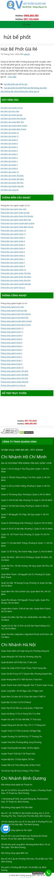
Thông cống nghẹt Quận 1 (11, 357)
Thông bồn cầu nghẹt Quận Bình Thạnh (17, 227)
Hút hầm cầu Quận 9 (9, 140)
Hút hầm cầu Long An (10, 190)
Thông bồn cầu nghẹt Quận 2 (13, 255)
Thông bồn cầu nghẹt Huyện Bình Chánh (17, 223)
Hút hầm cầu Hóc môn (10, 111)
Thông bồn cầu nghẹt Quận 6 (13, 241)
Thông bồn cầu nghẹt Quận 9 (13, 237)
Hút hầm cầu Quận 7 (9, 165)
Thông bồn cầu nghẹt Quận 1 (13, 259)
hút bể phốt (9, 87)
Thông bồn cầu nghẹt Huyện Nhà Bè (16, 284)
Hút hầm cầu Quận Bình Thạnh (13, 129)
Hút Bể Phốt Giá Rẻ (19, 49)
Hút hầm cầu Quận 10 (10, 172)
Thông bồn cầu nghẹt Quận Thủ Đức (16, 273)
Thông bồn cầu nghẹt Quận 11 (13, 234)
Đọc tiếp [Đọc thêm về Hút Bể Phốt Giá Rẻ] (12, 76)
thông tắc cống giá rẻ (29, 91)
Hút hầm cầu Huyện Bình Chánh (14, 125)
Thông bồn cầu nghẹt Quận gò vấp (15, 212)
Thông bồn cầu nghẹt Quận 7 (13, 262)
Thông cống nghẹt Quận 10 (12, 367)
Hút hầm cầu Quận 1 (9, 161)
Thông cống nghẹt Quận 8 (11, 364)
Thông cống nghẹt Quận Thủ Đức (14, 371)
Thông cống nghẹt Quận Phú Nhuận (16, 314)
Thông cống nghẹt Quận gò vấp (14, 310)
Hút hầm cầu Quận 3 (9, 154)
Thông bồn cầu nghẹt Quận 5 (13, 244)
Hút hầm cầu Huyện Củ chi (12, 108)
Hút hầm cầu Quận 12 (10, 132)
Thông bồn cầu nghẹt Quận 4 (13, 248)
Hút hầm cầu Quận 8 (9, 168)
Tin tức (24, 84)
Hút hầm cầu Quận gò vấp (11, 115)
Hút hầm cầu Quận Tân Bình (12, 179)
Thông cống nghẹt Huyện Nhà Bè (14, 382)
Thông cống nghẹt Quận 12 (12, 328)
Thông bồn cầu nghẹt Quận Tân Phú (16, 280)
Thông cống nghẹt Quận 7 (11, 360)
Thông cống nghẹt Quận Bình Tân (15, 317)
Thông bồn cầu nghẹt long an (13, 287)
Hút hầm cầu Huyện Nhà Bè (12, 186)
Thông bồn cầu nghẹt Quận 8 (13, 266)
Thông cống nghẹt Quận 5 (11, 342)
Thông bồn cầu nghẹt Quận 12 (13, 230)
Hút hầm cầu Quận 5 (9, 147)
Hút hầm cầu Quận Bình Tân (12, 122)
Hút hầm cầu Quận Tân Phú (12, 182)
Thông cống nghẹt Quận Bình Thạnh (16, 324)
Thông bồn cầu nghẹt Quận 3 (13, 252)
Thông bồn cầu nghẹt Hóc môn (13, 209)
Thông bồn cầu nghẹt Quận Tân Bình (16, 277)
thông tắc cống (11, 91)
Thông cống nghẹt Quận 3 (11, 349)
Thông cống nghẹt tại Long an (13, 385)
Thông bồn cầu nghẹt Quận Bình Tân (16, 220)
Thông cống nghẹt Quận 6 (11, 339)
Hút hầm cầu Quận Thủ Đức (12, 175)
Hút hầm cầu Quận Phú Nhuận (13, 118)
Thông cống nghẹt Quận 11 (12, 332)
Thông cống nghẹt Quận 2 (11, 353)
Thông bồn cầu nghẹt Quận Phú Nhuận (17, 216)
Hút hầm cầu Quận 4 (9, 150)
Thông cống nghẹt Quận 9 (11, 335)
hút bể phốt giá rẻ (12, 84)
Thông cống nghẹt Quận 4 (11, 346)
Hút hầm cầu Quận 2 (9, 157)
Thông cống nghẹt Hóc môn (12, 307)
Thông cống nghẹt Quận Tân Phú (14, 378)
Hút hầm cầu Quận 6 (9, 143)
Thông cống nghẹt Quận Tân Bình (15, 374)
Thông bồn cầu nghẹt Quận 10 (13, 269)
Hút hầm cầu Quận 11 (10, 136)
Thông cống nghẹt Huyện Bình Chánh (16, 321)
